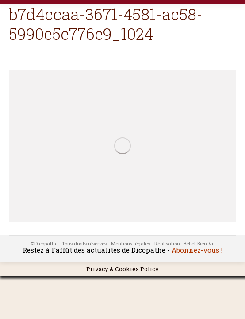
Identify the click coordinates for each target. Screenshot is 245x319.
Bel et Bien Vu (199, 243)
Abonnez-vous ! (197, 249)
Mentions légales (130, 243)
